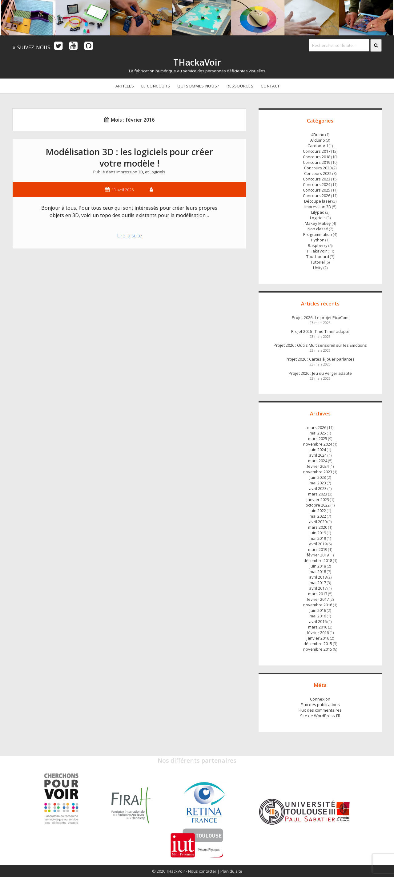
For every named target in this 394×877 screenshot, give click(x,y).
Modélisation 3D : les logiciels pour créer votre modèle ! (129, 157)
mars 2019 (317, 549)
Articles (124, 86)
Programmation (317, 234)
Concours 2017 (316, 151)
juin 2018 (318, 566)
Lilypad (317, 212)
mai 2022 (318, 516)
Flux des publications (320, 704)
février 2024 (318, 466)
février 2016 (318, 632)
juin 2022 (318, 510)
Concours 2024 (316, 184)
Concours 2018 (316, 157)
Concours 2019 (316, 162)
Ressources (240, 86)
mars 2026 (316, 427)
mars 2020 (317, 527)
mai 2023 (318, 483)
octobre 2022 (318, 505)
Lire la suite (133, 236)
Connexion (320, 699)
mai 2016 (318, 616)
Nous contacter (202, 871)
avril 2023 (318, 488)
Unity (318, 267)
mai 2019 (318, 538)
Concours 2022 (318, 173)
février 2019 (318, 555)
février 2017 (318, 599)
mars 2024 (317, 460)
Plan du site (231, 871)
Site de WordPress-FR (320, 715)
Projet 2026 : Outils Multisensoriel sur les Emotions (320, 345)
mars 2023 (317, 494)
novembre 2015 (317, 649)
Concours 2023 (316, 179)
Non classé (318, 229)
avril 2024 (318, 455)
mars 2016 (317, 627)
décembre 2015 (318, 643)
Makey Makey (318, 223)
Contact (270, 86)
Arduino (317, 140)
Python (317, 240)
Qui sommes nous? (198, 86)
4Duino (317, 134)
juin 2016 (318, 610)
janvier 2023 (318, 499)
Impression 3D (129, 172)
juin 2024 (318, 449)
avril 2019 (318, 544)
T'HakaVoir (317, 251)
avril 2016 (318, 621)
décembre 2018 (318, 560)
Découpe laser (318, 201)
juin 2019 (318, 532)
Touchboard (317, 256)
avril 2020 (318, 521)
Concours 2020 (318, 168)
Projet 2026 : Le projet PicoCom (320, 317)
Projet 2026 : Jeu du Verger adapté (320, 373)
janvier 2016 (318, 638)
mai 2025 (318, 433)
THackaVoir (197, 62)
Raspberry (318, 245)
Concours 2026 (316, 195)
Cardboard (318, 145)
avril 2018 (318, 577)
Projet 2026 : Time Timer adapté (320, 331)
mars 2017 (317, 593)
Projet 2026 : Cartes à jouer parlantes (320, 359)
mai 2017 (318, 582)
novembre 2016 (317, 605)
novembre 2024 (317, 444)
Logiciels (157, 172)
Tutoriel (318, 262)
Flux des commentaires (320, 710)
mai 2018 (318, 571)
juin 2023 (318, 477)
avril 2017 (318, 588)
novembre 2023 (317, 472)
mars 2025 (317, 438)
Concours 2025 (316, 190)
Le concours (155, 86)
